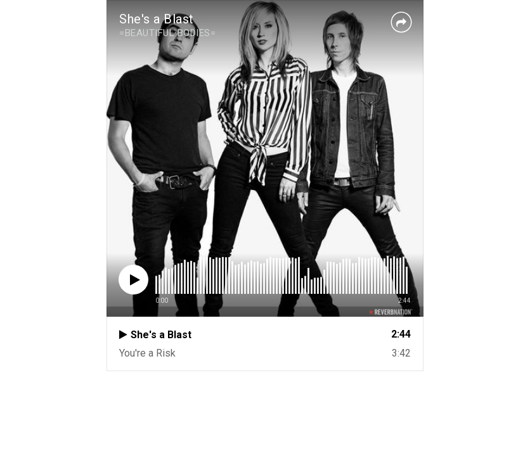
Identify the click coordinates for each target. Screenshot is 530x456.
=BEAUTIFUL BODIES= (167, 33)
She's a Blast (156, 19)
